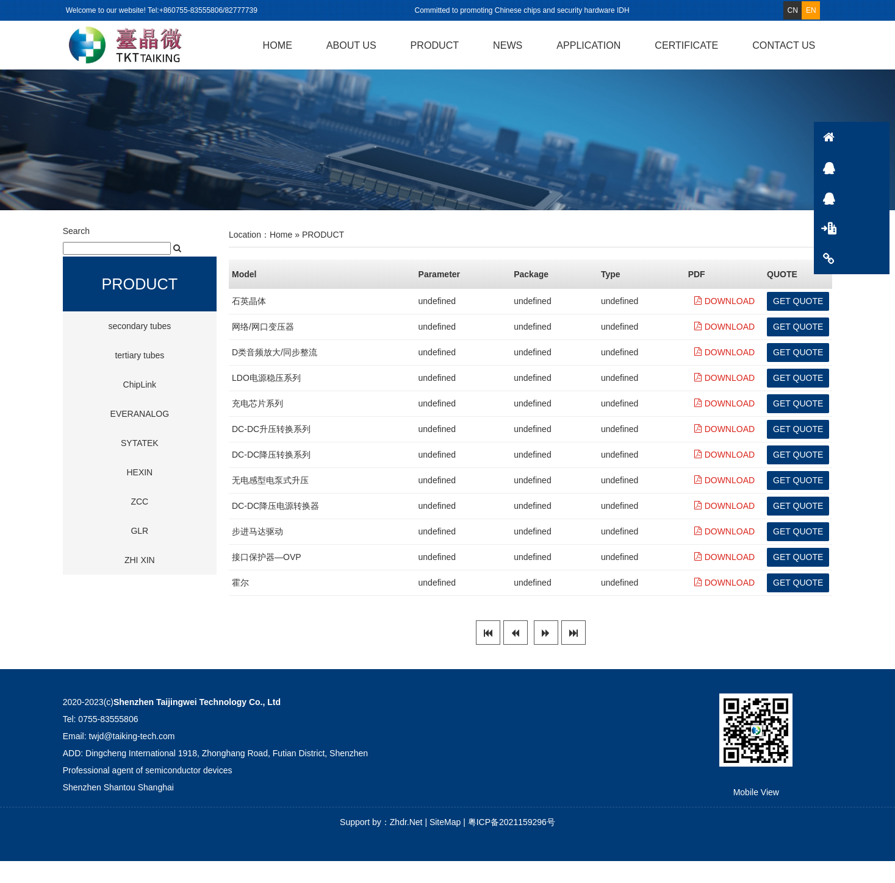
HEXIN (139, 495)
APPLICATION (588, 45)
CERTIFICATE (686, 45)
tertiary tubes (139, 378)
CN (793, 10)
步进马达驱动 (257, 554)
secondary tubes (139, 348)
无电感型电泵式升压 (270, 503)
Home (281, 256)
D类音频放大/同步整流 (274, 375)
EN (811, 10)
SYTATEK (140, 465)
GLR (139, 553)
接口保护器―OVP (266, 579)
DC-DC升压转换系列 (271, 451)
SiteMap (445, 844)
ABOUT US (351, 45)
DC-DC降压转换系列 (271, 477)
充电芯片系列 (257, 426)
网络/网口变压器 (263, 349)
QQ (873, 167)
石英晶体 (249, 323)
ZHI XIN (139, 582)
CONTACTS (873, 259)
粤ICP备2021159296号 (511, 844)
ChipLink (139, 407)
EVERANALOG (139, 436)
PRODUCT (435, 45)
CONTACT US (783, 45)
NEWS (507, 45)
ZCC (139, 524)
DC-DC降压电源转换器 (275, 528)
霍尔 (240, 605)
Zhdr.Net (406, 844)
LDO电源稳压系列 (266, 400)
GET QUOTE (798, 323)
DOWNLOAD (724, 323)
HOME (277, 45)
